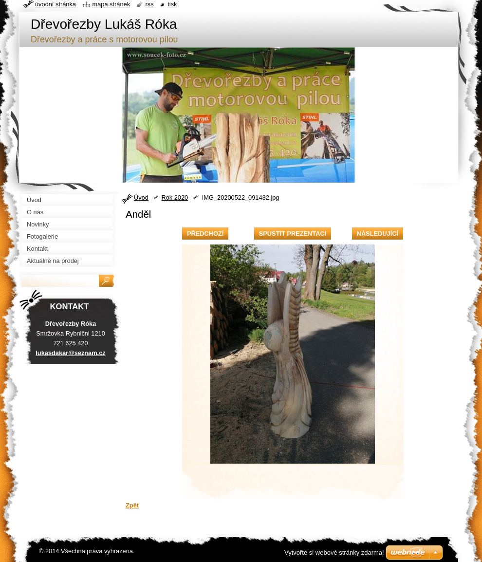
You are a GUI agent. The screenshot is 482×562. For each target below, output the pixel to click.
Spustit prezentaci (292, 233)
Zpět (132, 505)
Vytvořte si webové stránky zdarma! (334, 552)
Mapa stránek (111, 4)
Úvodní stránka (55, 4)
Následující (377, 233)
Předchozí (205, 233)
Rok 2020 (174, 197)
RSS (150, 4)
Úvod (141, 197)
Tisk (172, 4)
